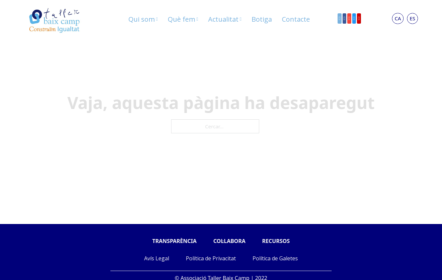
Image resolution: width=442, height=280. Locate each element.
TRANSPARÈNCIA (174, 241)
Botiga (262, 19)
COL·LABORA (229, 241)
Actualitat (223, 19)
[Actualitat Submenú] (241, 19)
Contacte (296, 19)
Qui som (141, 19)
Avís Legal (156, 258)
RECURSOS (276, 241)
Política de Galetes (275, 258)
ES (412, 18)
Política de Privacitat (211, 258)
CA (398, 18)
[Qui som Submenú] (157, 19)
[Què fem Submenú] (197, 19)
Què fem (181, 19)
